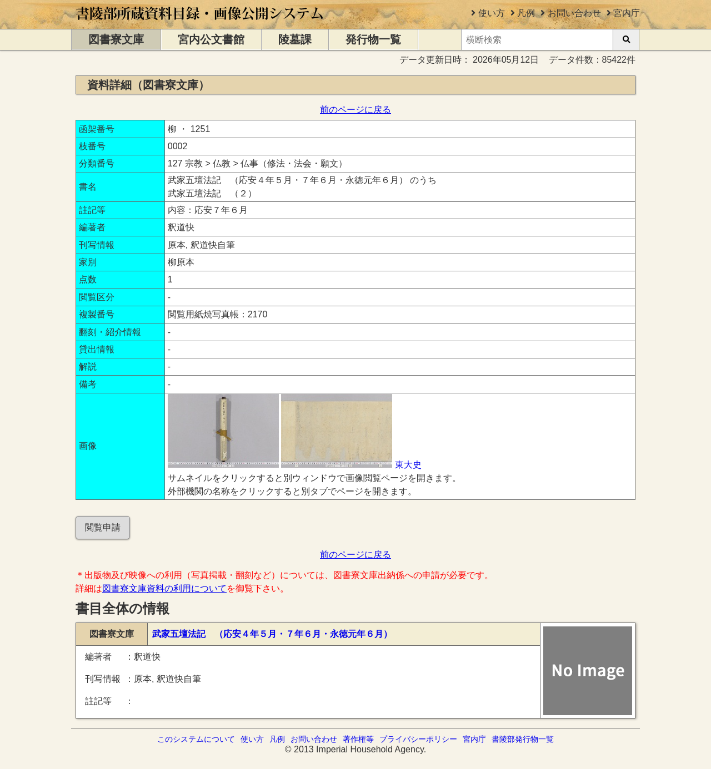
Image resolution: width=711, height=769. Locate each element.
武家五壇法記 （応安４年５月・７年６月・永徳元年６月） (272, 634)
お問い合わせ (574, 13)
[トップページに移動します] (200, 23)
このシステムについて (196, 739)
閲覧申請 (103, 527)
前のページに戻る (355, 109)
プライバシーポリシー (418, 739)
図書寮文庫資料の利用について (164, 588)
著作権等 (358, 739)
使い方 (491, 13)
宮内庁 (626, 13)
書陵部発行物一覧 (523, 739)
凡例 (526, 13)
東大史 (408, 464)
